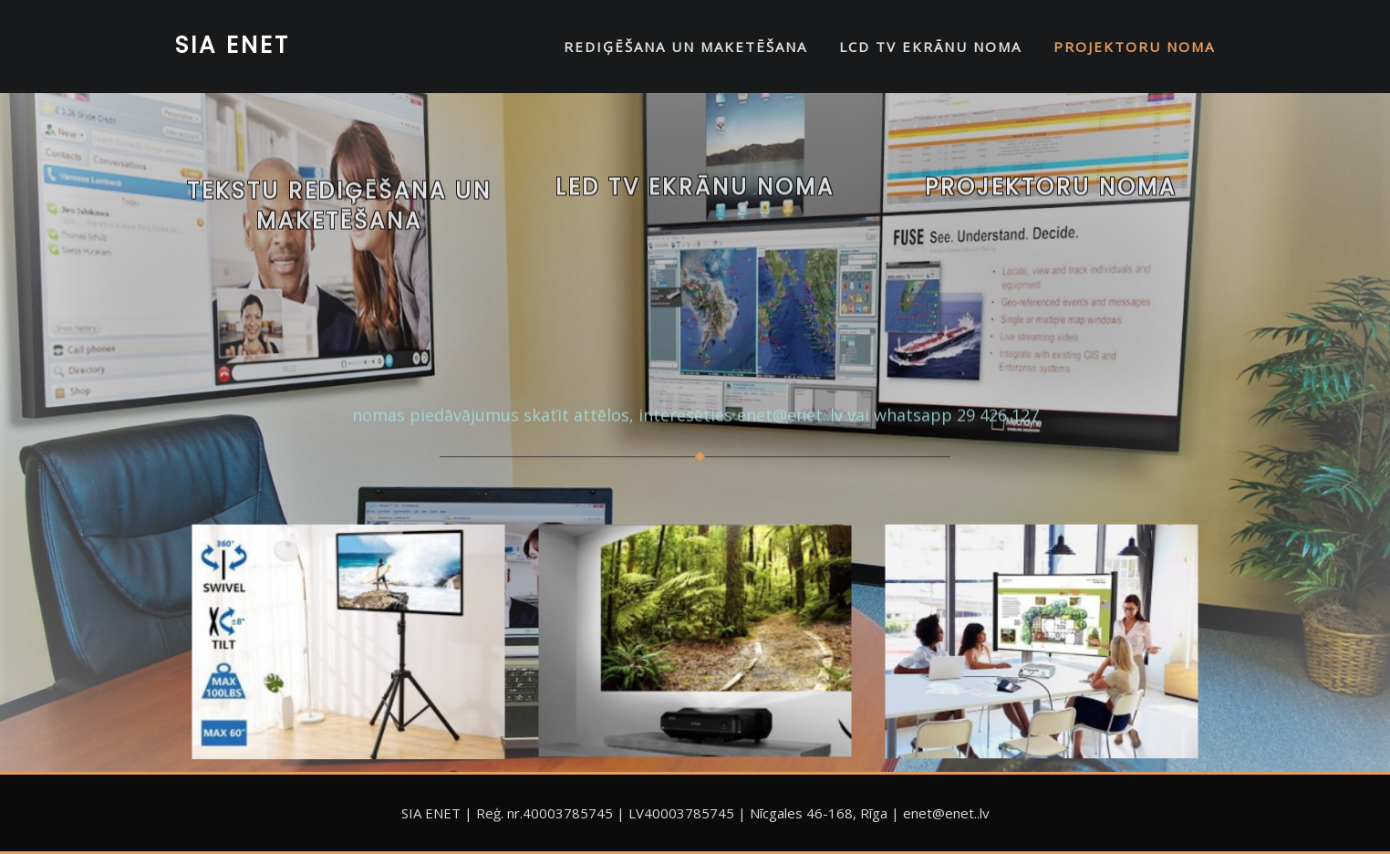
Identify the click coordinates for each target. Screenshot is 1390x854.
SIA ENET (232, 44)
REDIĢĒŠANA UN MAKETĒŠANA (685, 46)
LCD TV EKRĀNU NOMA (930, 46)
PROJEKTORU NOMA (1134, 46)
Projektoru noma (1051, 196)
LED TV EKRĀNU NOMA (695, 196)
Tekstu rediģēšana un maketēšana (339, 222)
